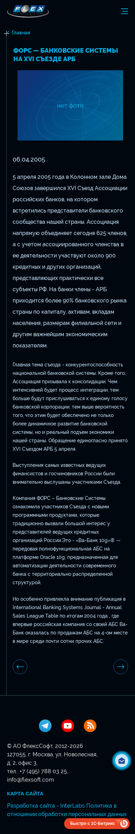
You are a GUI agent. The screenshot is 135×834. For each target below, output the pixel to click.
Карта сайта (25, 793)
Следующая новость (120, 667)
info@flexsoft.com (30, 779)
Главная (21, 32)
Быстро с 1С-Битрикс (92, 823)
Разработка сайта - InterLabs (46, 805)
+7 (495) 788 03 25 (43, 771)
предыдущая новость (20, 666)
